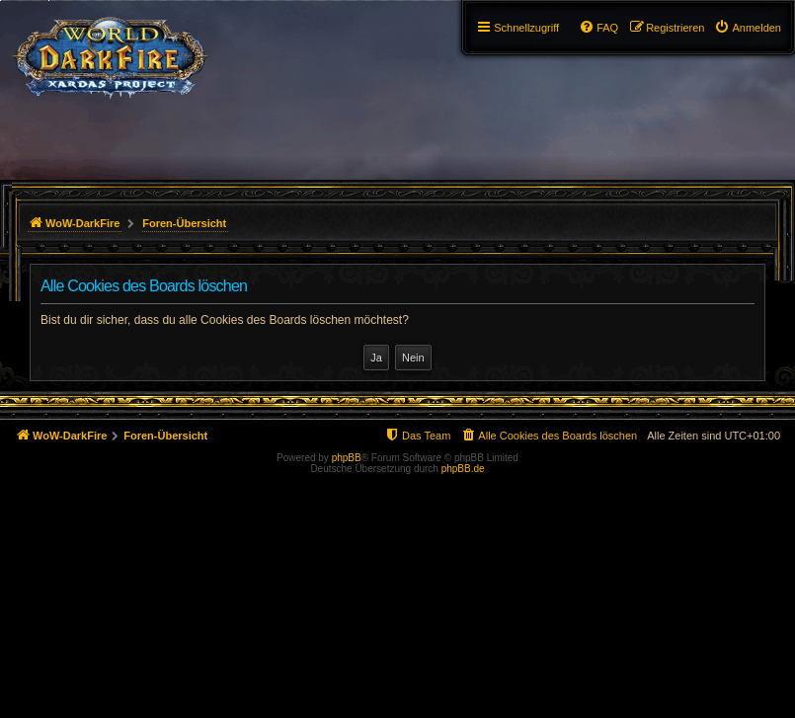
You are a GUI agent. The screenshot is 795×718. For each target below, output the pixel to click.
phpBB (346, 457)
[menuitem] (747, 28)
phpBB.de (463, 468)
